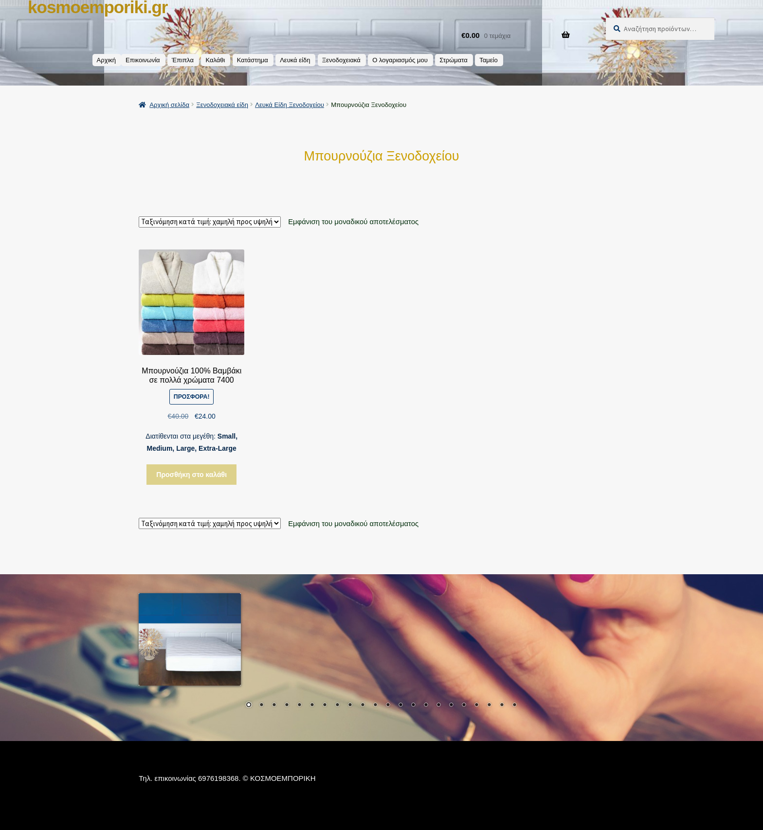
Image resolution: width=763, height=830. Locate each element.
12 (387, 705)
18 (463, 705)
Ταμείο (488, 60)
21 (501, 705)
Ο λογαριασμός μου (400, 60)
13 (400, 705)
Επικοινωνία (143, 60)
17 (451, 705)
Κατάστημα (252, 60)
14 (413, 705)
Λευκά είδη (295, 60)
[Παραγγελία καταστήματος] (210, 222)
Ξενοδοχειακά (341, 60)
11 (375, 705)
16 (438, 705)
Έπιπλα (183, 60)
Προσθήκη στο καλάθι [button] (191, 474)
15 (425, 705)
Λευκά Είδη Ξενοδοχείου (289, 104)
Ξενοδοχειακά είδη (222, 104)
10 (362, 705)
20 (489, 705)
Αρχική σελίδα (169, 104)
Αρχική (106, 60)
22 (514, 705)
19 (476, 705)
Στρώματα (453, 60)
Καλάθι (215, 60)
